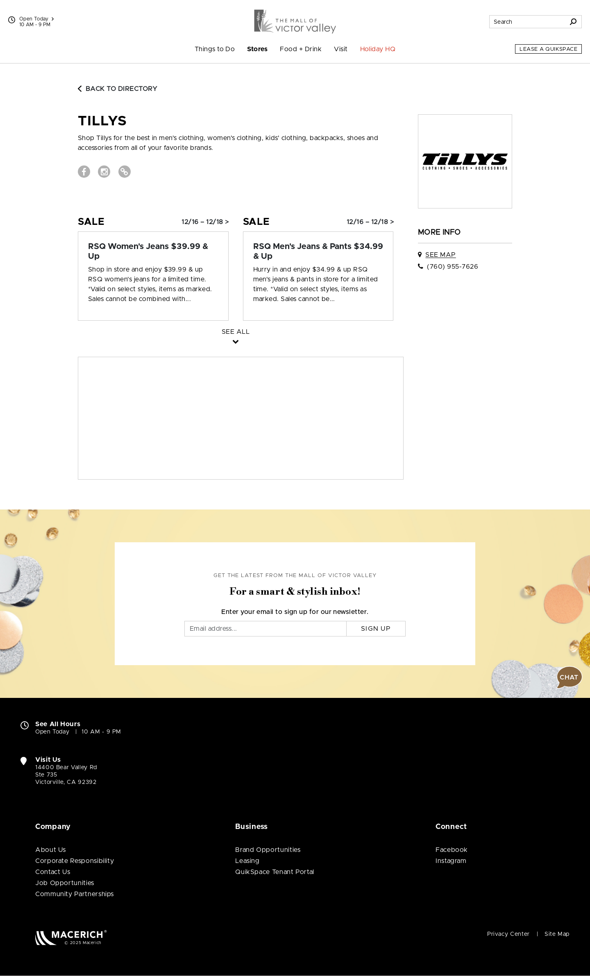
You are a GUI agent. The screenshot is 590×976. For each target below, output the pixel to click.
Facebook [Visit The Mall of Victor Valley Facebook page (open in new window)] (452, 850)
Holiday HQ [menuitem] (378, 49)
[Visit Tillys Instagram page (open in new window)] (104, 171)
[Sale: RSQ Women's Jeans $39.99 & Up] (153, 251)
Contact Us (52, 872)
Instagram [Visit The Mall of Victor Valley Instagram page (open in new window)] (451, 861)
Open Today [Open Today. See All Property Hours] (52, 732)
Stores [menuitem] (257, 49)
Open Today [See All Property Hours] (36, 18)
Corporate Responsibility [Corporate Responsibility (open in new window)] (74, 861)
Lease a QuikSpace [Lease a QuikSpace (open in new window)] (548, 49)
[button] (569, 677)
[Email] (265, 628)
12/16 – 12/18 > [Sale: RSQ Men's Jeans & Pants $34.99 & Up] (370, 222)
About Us (50, 850)
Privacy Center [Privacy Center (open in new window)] (508, 934)
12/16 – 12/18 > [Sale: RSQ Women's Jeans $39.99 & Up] (205, 222)
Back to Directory (117, 89)
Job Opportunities (64, 883)
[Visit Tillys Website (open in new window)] (124, 171)
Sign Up (376, 628)
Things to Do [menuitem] (215, 49)
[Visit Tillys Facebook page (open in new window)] (84, 171)
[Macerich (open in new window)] (71, 937)
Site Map (557, 934)
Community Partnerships (74, 894)
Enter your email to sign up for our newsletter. (295, 612)
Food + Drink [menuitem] (301, 49)
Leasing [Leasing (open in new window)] (247, 861)
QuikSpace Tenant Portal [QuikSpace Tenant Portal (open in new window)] (274, 872)
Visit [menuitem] (340, 49)
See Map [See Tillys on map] (440, 254)
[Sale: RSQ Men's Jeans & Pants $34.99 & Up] (318, 251)
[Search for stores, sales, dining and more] (527, 21)
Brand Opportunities (267, 850)
